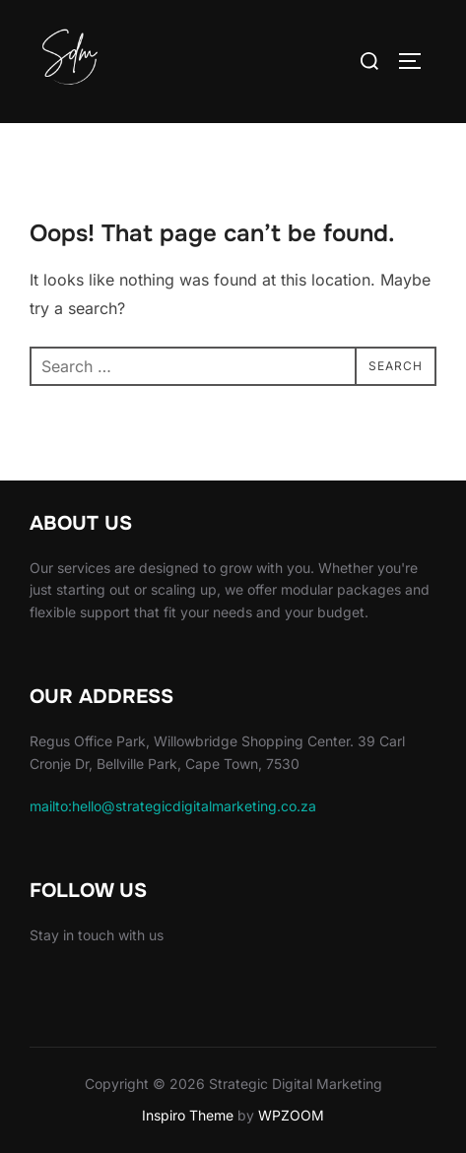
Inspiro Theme (187, 1115)
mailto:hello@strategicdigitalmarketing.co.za (173, 806)
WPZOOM (291, 1115)
